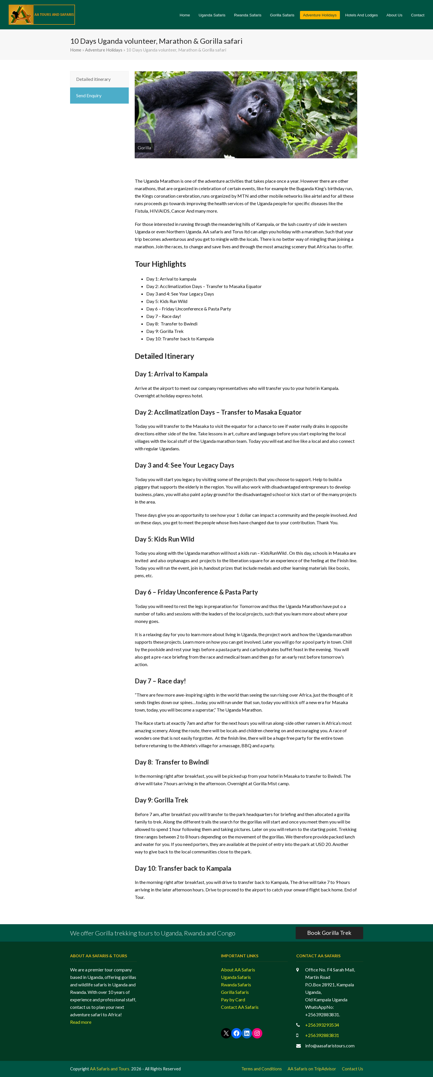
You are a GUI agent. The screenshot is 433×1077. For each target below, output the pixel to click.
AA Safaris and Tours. (110, 1068)
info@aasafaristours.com (330, 1045)
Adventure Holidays (103, 49)
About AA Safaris (238, 969)
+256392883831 (322, 1035)
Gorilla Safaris (235, 992)
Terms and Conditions (261, 1068)
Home (75, 49)
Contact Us (352, 1068)
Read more (80, 1022)
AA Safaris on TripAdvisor (312, 1068)
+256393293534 (322, 1025)
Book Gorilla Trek (329, 932)
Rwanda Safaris (236, 984)
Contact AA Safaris (240, 1007)
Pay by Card (233, 999)
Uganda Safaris (236, 977)
